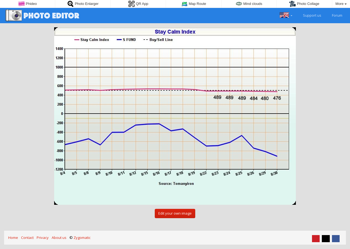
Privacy (43, 237)
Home (13, 237)
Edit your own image (175, 213)
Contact (27, 237)
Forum (334, 15)
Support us (309, 15)
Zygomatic (82, 237)
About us (59, 237)
